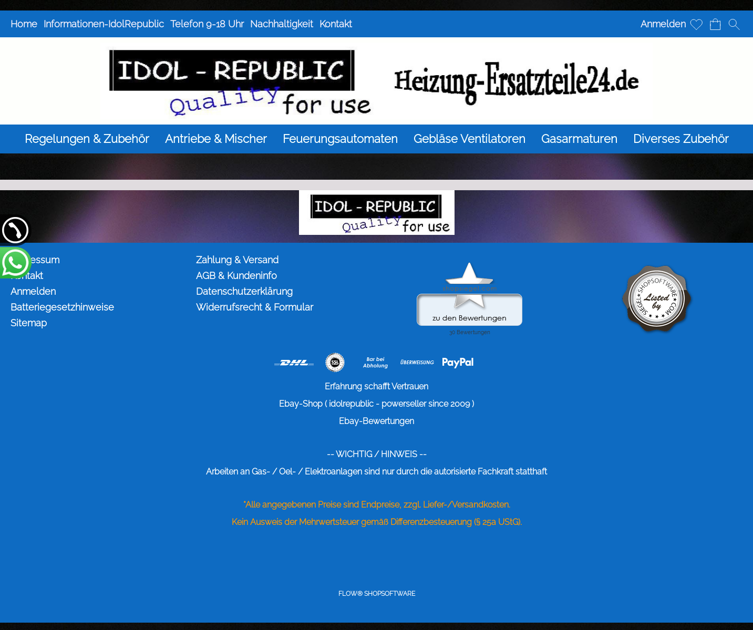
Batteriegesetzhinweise (62, 307)
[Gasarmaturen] (579, 139)
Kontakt (335, 23)
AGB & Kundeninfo (236, 275)
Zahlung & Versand (237, 259)
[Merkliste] (696, 24)
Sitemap (29, 322)
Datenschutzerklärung (244, 291)
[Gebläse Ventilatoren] (469, 139)
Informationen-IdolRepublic (104, 23)
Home (24, 23)
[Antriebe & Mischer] (216, 139)
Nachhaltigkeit (281, 23)
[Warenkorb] (715, 24)
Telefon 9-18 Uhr (207, 23)
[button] (734, 24)
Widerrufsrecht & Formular (254, 307)
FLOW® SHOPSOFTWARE (376, 593)
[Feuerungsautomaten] (340, 139)
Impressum (35, 259)
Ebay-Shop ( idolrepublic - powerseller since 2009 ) (376, 404)
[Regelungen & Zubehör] (87, 139)
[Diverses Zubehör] (681, 139)
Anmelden (663, 23)
